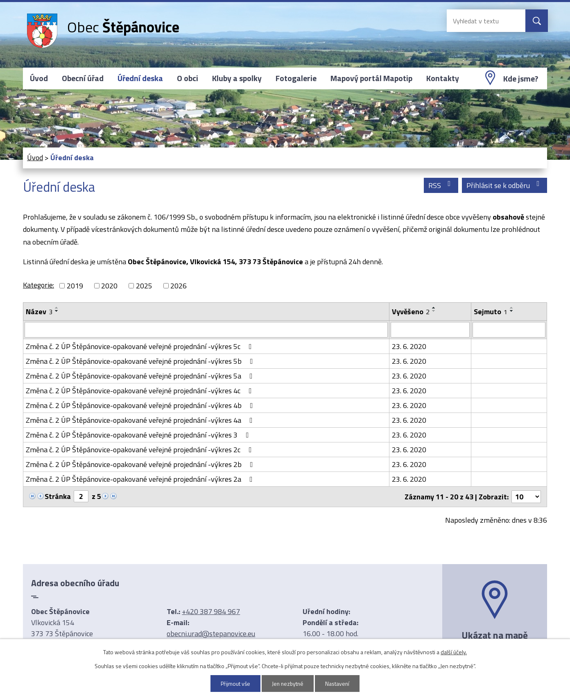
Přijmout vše (234, 683)
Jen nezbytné (288, 683)
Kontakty (442, 78)
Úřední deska (140, 78)
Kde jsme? (520, 79)
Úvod (39, 78)
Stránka (58, 496)
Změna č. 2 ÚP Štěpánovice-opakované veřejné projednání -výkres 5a (141, 375)
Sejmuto (490, 311)
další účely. (454, 652)
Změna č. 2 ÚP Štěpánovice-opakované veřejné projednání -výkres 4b (141, 405)
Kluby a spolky (237, 78)
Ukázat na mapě (494, 635)
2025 (144, 285)
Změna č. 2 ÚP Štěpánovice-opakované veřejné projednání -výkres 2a (141, 479)
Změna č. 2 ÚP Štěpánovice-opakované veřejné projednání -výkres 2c (140, 449)
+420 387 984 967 (211, 611)
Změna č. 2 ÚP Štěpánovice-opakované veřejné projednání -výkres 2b (141, 464)
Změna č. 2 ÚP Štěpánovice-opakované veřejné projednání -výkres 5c (140, 346)
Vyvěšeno (411, 311)
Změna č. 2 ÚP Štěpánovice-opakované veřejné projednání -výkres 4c (140, 390)
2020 (109, 285)
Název (39, 311)
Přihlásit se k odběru (504, 185)
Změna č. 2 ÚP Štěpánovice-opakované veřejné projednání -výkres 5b (141, 361)
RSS (441, 185)
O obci (187, 78)
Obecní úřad (83, 78)
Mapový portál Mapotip (371, 78)
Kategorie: (38, 284)
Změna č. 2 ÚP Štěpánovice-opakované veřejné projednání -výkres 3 (139, 434)
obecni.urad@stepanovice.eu (211, 633)
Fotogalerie (296, 78)
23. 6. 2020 (409, 346)
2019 (75, 285)
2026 (178, 285)
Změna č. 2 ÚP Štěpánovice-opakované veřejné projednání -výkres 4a (141, 420)
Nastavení (338, 683)
